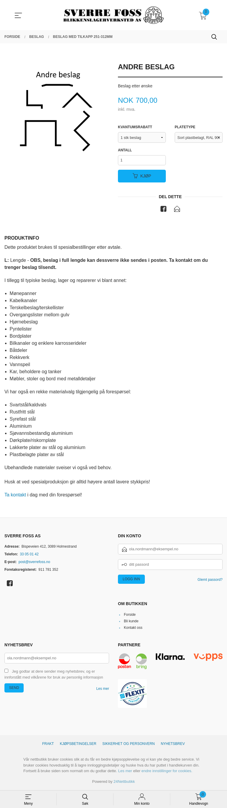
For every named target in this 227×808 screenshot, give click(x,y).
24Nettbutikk (124, 782)
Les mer (102, 690)
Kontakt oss (133, 629)
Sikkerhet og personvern (128, 745)
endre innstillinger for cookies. (167, 772)
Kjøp (142, 176)
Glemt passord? (210, 580)
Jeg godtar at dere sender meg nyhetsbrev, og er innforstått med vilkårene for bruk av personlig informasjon (53, 675)
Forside (130, 616)
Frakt (48, 745)
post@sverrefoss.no (34, 563)
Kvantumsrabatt (135, 127)
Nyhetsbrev (173, 745)
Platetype (185, 127)
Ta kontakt (15, 495)
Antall (125, 150)
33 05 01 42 (29, 555)
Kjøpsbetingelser (78, 745)
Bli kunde (131, 622)
